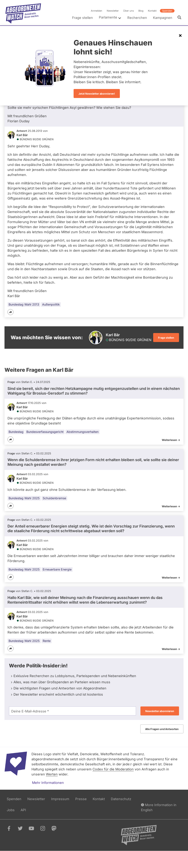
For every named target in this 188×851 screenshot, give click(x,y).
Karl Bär (22, 135)
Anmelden (96, 10)
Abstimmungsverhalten (82, 432)
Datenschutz (121, 799)
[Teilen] (10, 312)
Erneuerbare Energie (57, 569)
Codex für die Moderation (113, 769)
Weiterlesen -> (171, 439)
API (23, 810)
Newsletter (113, 10)
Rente (47, 641)
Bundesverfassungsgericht (44, 432)
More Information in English (158, 807)
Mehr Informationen (48, 783)
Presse (81, 799)
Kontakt (152, 10)
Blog (140, 10)
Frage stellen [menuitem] (82, 18)
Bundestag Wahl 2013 (24, 304)
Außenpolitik (51, 304)
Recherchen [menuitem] (137, 18)
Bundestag (16, 432)
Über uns (128, 10)
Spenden (167, 10)
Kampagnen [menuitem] (162, 18)
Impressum (60, 799)
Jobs (11, 810)
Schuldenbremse (54, 498)
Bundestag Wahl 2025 (24, 498)
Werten (52, 774)
